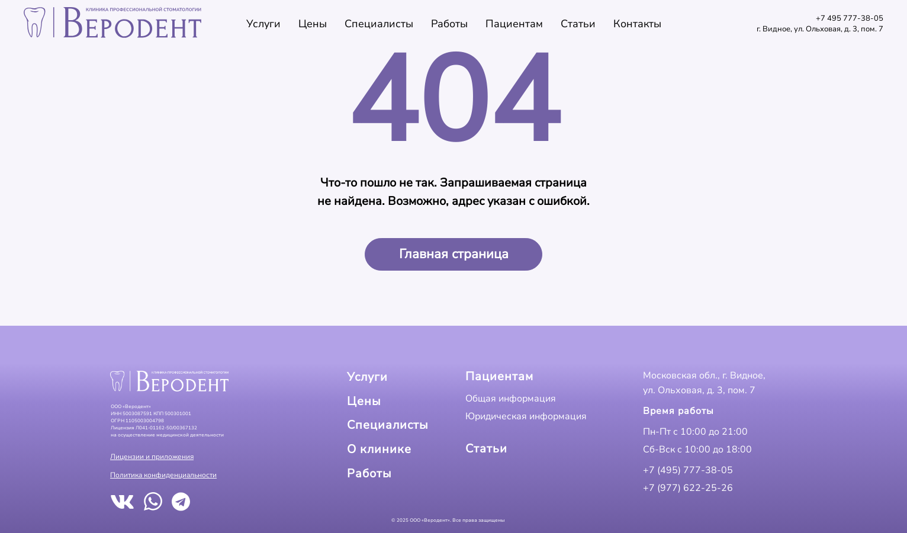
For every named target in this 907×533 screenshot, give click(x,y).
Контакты (637, 24)
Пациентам (514, 24)
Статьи (578, 24)
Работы (449, 24)
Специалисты (379, 24)
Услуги (263, 24)
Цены (312, 24)
